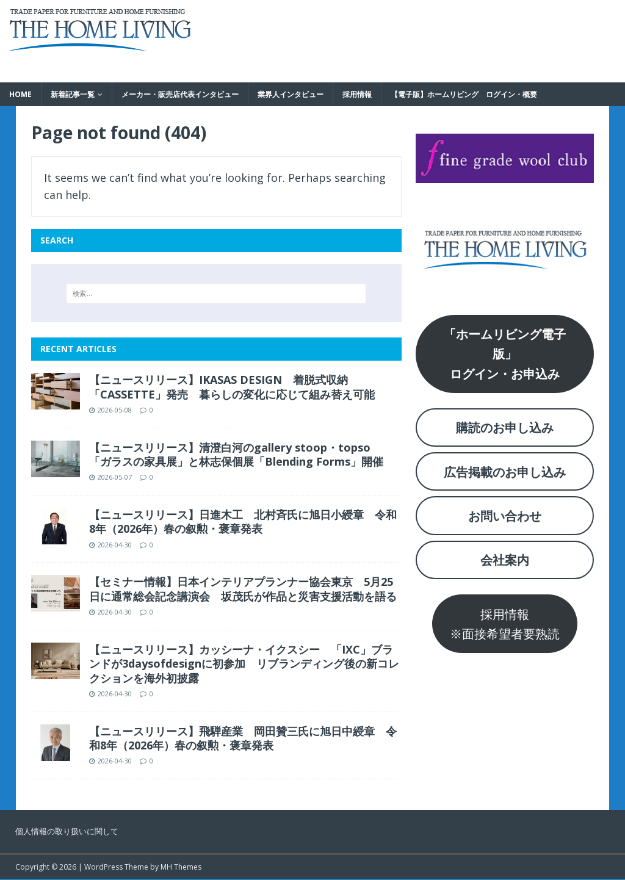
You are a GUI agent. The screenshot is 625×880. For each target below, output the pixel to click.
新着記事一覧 (73, 94)
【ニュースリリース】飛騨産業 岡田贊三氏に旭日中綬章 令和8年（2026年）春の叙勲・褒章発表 (243, 738)
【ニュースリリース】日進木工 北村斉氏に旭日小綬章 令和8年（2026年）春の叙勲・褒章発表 (243, 521)
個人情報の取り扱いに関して (66, 831)
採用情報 (357, 94)
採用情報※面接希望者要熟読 (505, 623)
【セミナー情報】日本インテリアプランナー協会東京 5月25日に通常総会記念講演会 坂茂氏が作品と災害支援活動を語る (243, 588)
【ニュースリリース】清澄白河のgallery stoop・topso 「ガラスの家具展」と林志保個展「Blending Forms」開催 (236, 454)
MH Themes (181, 867)
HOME (20, 94)
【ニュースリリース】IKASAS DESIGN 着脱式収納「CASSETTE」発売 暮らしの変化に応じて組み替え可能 (232, 386)
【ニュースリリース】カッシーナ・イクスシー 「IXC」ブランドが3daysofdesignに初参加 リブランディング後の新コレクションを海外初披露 (244, 663)
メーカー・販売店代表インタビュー (180, 94)
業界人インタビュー (290, 94)
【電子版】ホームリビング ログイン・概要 (464, 94)
